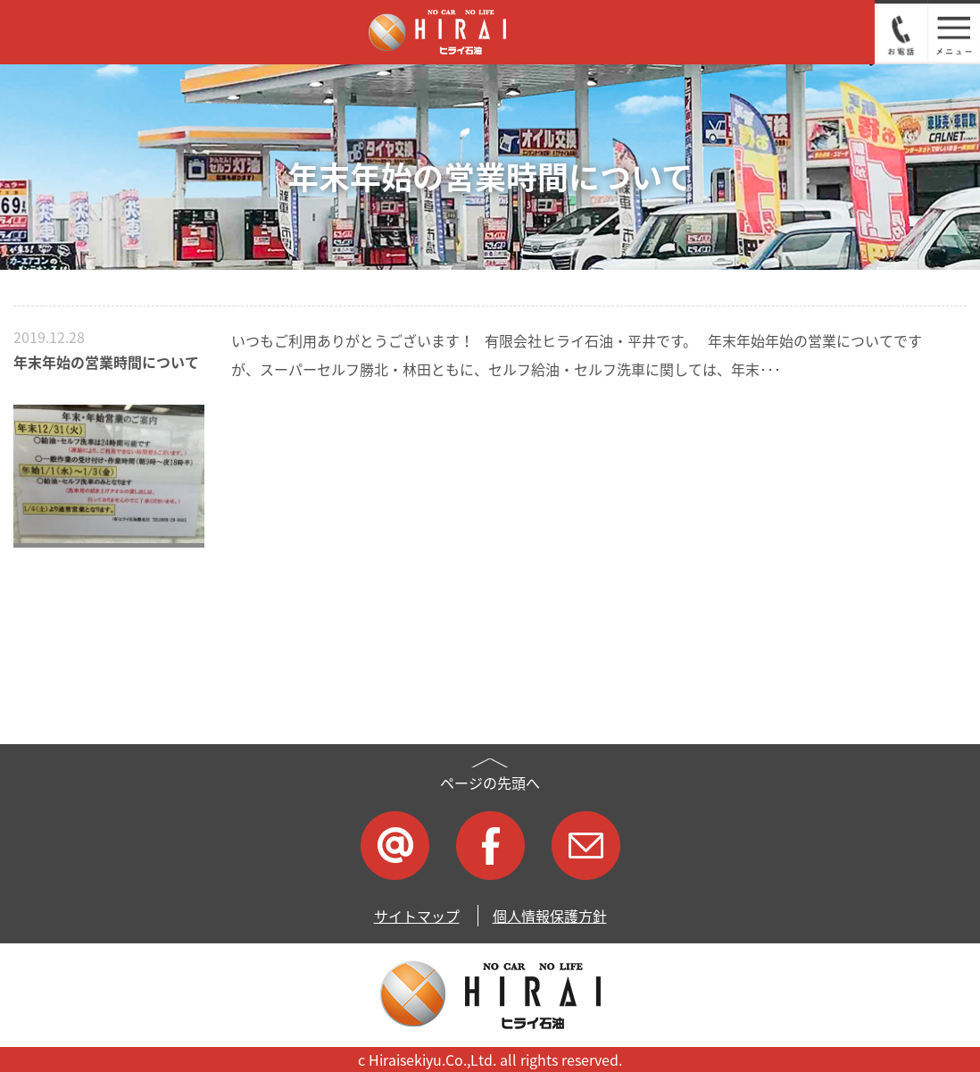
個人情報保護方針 (550, 915)
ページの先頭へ (490, 782)
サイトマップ (417, 915)
